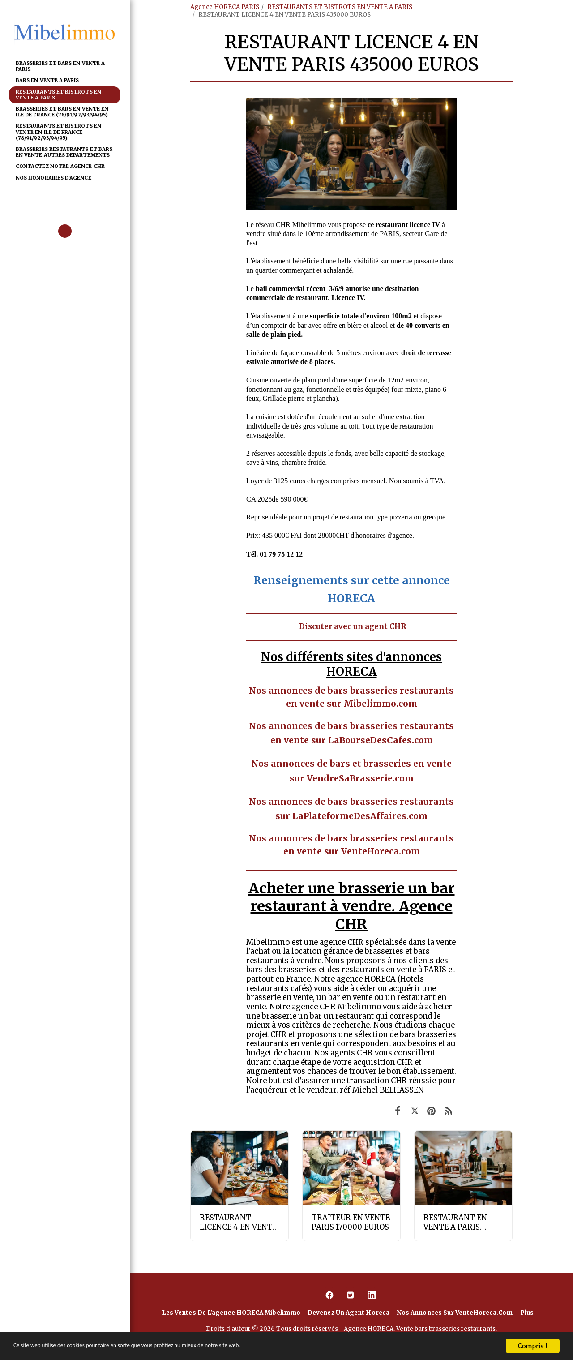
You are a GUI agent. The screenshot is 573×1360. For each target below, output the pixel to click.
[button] (65, 231)
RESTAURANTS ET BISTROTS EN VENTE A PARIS (339, 7)
